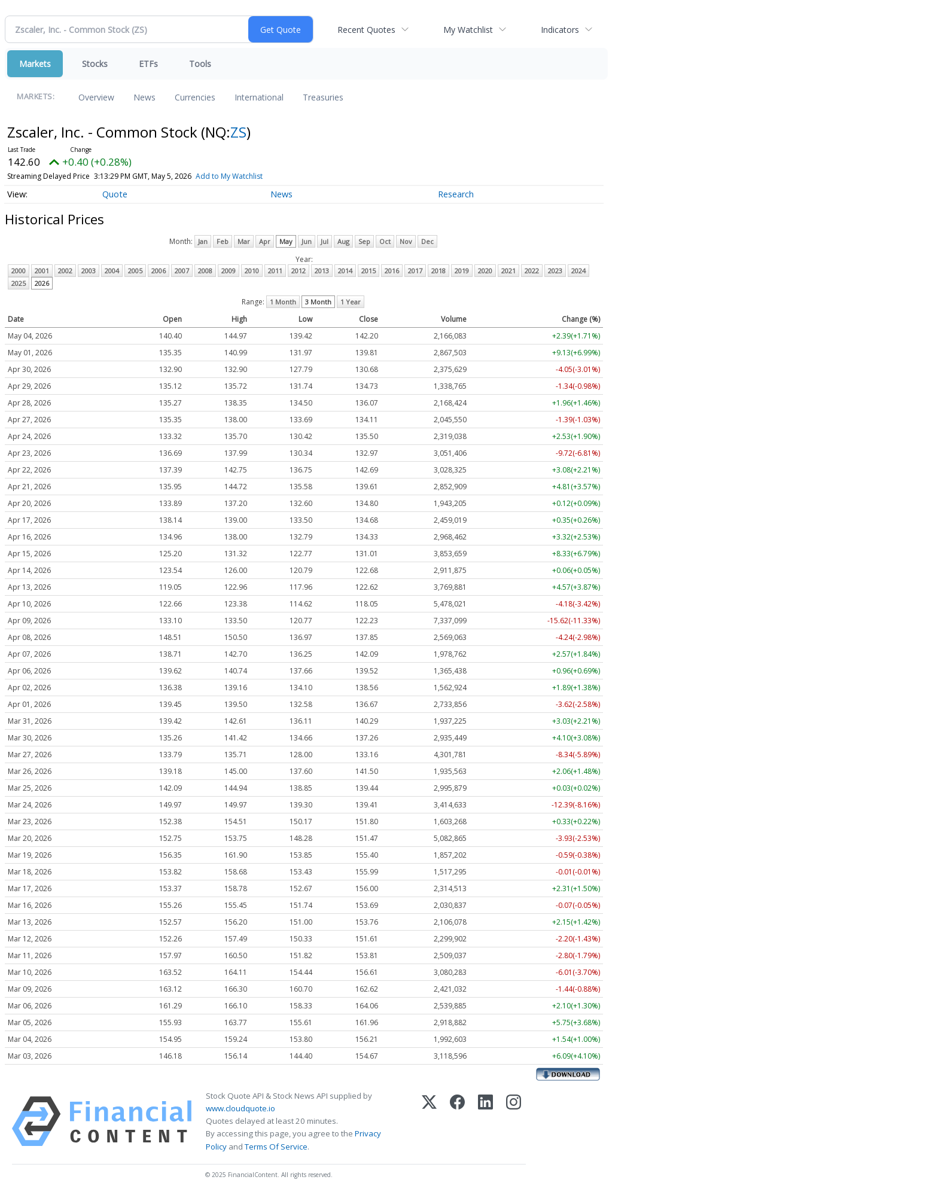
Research (456, 194)
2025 (18, 283)
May (286, 241)
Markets (35, 63)
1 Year (350, 301)
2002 (65, 270)
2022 (532, 270)
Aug (343, 241)
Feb (223, 241)
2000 (18, 270)
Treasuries (323, 97)
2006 (158, 270)
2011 (275, 270)
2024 (578, 270)
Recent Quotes (366, 29)
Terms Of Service (276, 1146)
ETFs (148, 63)
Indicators (560, 29)
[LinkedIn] (485, 1121)
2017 (415, 270)
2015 (368, 270)
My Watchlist (468, 29)
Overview (96, 97)
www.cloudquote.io (240, 1108)
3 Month (318, 301)
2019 (462, 270)
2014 (345, 270)
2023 (555, 270)
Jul (324, 241)
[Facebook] (457, 1121)
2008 (205, 270)
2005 (135, 270)
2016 (392, 270)
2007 (182, 270)
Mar (243, 241)
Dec (427, 241)
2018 (438, 270)
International (259, 97)
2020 (485, 270)
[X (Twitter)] (429, 1121)
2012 (298, 270)
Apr (264, 241)
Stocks (95, 63)
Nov (406, 241)
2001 (42, 270)
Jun (307, 241)
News (144, 97)
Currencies (195, 97)
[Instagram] (513, 1121)
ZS (238, 132)
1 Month (283, 301)
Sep (364, 241)
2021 (508, 270)
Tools (200, 63)
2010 (252, 270)
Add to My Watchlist (229, 176)
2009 (228, 270)
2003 (88, 270)
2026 (42, 283)
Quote (114, 194)
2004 (112, 270)
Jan (203, 241)
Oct (385, 241)
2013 (322, 270)
